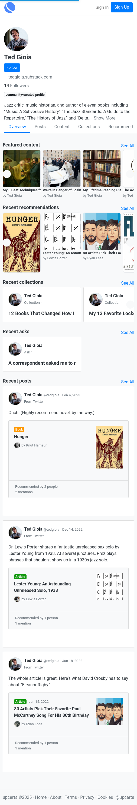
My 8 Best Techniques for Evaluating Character (40, 190)
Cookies (105, 797)
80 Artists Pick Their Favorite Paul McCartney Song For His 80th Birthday (51, 712)
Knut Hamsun (36, 445)
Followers (16, 85)
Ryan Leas (34, 724)
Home (41, 797)
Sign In (102, 7)
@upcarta (125, 797)
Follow (12, 67)
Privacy (87, 797)
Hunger (21, 436)
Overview (17, 126)
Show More (104, 118)
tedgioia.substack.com (30, 77)
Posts (40, 126)
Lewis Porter (36, 599)
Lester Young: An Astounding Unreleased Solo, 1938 (42, 587)
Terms (71, 797)
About (55, 797)
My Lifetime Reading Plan (103, 190)
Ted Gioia (33, 295)
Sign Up (121, 7)
